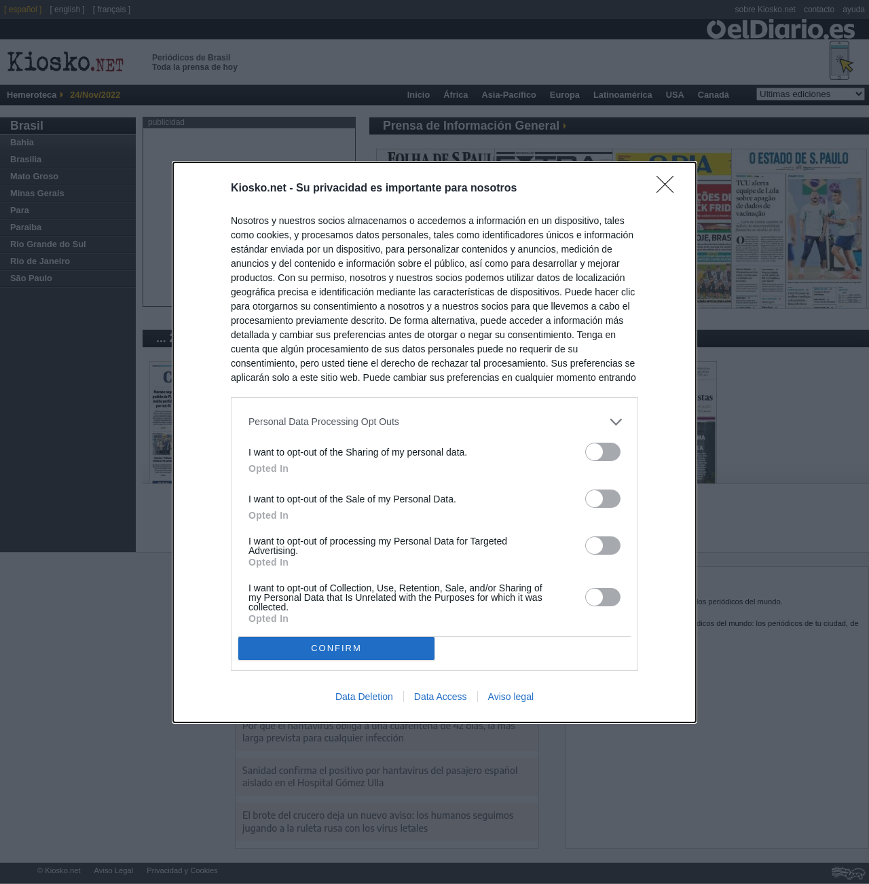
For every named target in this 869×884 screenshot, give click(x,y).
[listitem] (434, 422)
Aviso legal (511, 696)
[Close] (669, 189)
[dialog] (434, 442)
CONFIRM (336, 648)
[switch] (603, 452)
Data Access (440, 696)
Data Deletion (364, 696)
